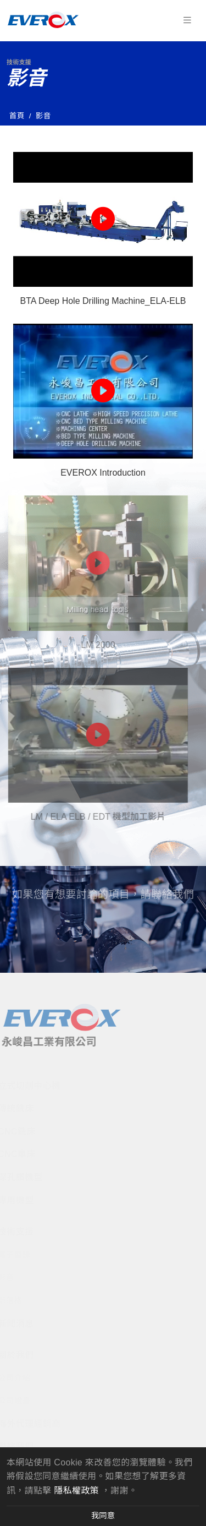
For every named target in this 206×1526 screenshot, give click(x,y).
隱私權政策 (76, 1490)
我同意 (103, 1515)
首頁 (17, 116)
